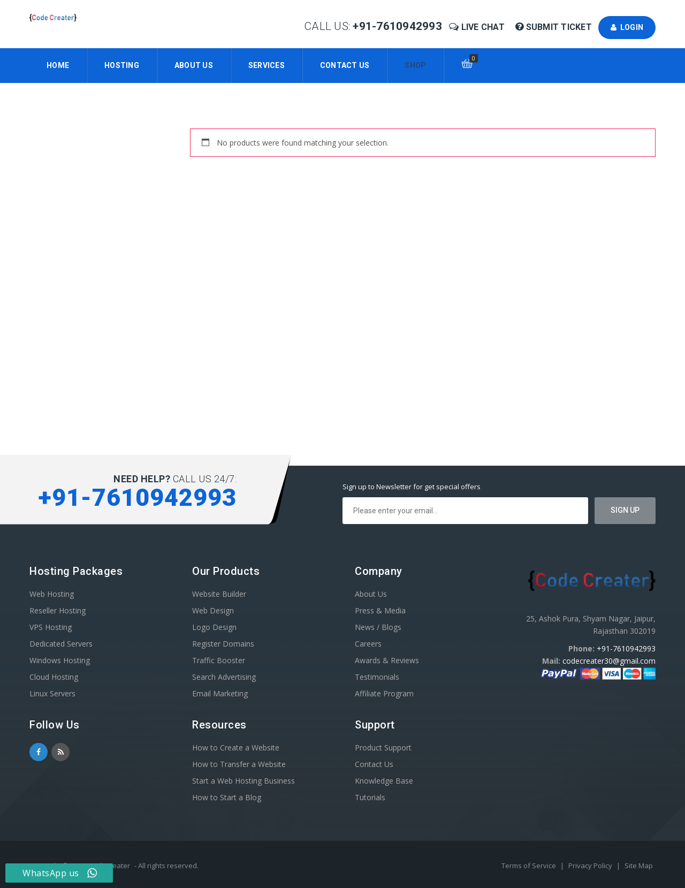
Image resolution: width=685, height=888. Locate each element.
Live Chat (478, 27)
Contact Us (345, 65)
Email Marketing (220, 693)
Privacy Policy (591, 865)
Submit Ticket (554, 27)
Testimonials (377, 677)
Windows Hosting (59, 660)
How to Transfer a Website (239, 764)
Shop (415, 65)
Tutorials (370, 797)
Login (627, 27)
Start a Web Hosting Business (243, 781)
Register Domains (223, 644)
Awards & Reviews (387, 660)
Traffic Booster (218, 660)
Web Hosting (51, 594)
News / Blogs (378, 627)
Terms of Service (529, 865)
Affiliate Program (384, 693)
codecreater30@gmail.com (609, 661)
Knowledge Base (384, 781)
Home (58, 65)
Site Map (639, 865)
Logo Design (214, 627)
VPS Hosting (50, 627)
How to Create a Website (235, 747)
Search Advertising (224, 677)
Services (266, 65)
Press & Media (380, 610)
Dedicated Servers (61, 644)
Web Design (213, 610)
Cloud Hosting (53, 677)
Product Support (383, 747)
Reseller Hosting (57, 610)
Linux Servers (52, 693)
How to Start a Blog (226, 797)
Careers (368, 644)
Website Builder (219, 594)
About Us (193, 65)
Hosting (121, 65)
